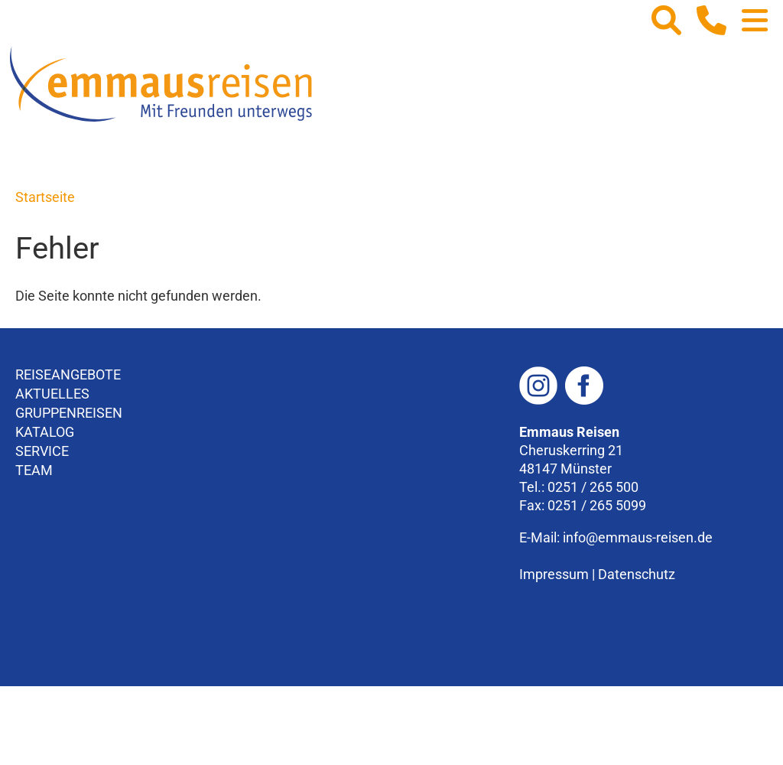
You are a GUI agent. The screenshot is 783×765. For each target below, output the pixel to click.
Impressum (554, 574)
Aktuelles (52, 394)
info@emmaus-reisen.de (638, 537)
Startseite (45, 197)
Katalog (44, 432)
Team (34, 470)
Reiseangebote (68, 374)
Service (42, 451)
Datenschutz (636, 574)
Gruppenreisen (68, 413)
